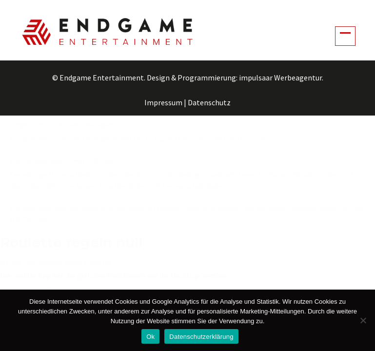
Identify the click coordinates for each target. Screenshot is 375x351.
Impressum (163, 102)
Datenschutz (209, 102)
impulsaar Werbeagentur (280, 77)
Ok (150, 336)
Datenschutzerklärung (201, 336)
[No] (363, 320)
